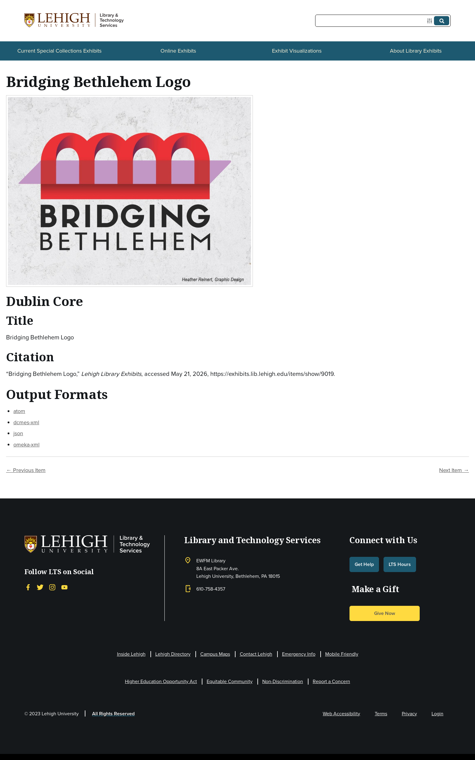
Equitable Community (230, 681)
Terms (381, 713)
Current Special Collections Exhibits (59, 51)
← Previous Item (26, 470)
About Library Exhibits (416, 51)
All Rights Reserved (113, 713)
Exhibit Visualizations (297, 51)
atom (19, 411)
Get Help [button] (364, 564)
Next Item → (454, 470)
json (18, 433)
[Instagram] (52, 587)
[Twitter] (40, 587)
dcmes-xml (26, 422)
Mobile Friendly (341, 654)
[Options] (431, 20)
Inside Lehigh (131, 654)
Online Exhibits (178, 51)
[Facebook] (28, 587)
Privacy (409, 713)
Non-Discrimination (282, 681)
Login (437, 713)
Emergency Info (298, 654)
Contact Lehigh (256, 654)
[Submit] (441, 20)
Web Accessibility (341, 713)
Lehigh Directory (173, 654)
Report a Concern (331, 681)
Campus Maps (215, 654)
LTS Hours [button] (400, 564)
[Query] (383, 21)
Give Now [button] (384, 613)
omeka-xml (26, 445)
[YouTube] (64, 587)
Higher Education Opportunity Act (161, 681)
